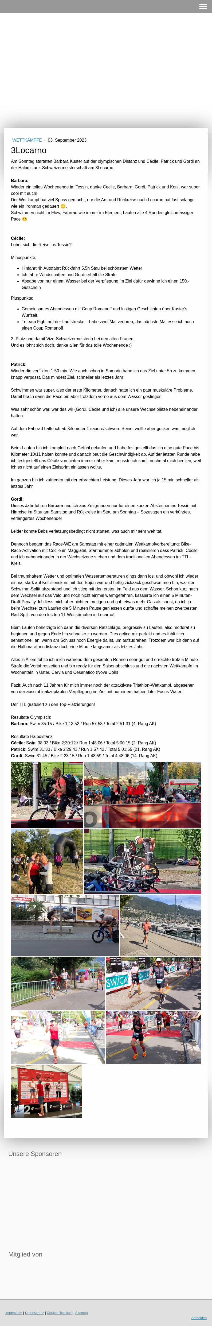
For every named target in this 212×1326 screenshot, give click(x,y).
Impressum (13, 1313)
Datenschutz (34, 1313)
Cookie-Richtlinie (59, 1313)
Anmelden (199, 1318)
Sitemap (81, 1313)
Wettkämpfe (27, 140)
